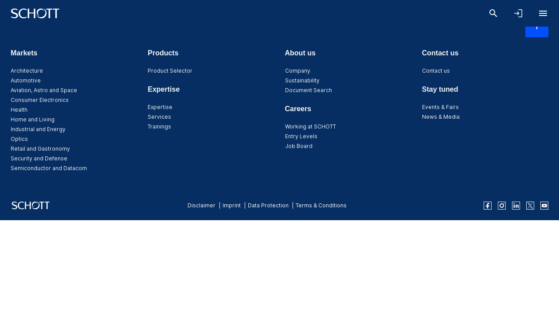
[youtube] (544, 206)
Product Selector (170, 70)
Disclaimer (201, 205)
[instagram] (502, 206)
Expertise (160, 107)
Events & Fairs (440, 107)
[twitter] (530, 206)
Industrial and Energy (38, 129)
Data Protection (268, 205)
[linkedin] (516, 206)
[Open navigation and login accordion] (518, 13)
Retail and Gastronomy (40, 148)
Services (159, 116)
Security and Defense (39, 158)
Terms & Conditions (321, 205)
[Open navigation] (543, 13)
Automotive (26, 80)
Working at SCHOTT (310, 126)
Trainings (159, 126)
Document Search (308, 90)
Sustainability (302, 80)
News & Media (441, 116)
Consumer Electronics (40, 100)
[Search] (493, 13)
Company (297, 70)
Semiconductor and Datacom (49, 168)
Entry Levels (301, 136)
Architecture (27, 70)
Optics (19, 139)
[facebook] (488, 206)
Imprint (232, 205)
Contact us (436, 70)
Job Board (299, 146)
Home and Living (33, 119)
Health (19, 109)
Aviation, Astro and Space (44, 90)
